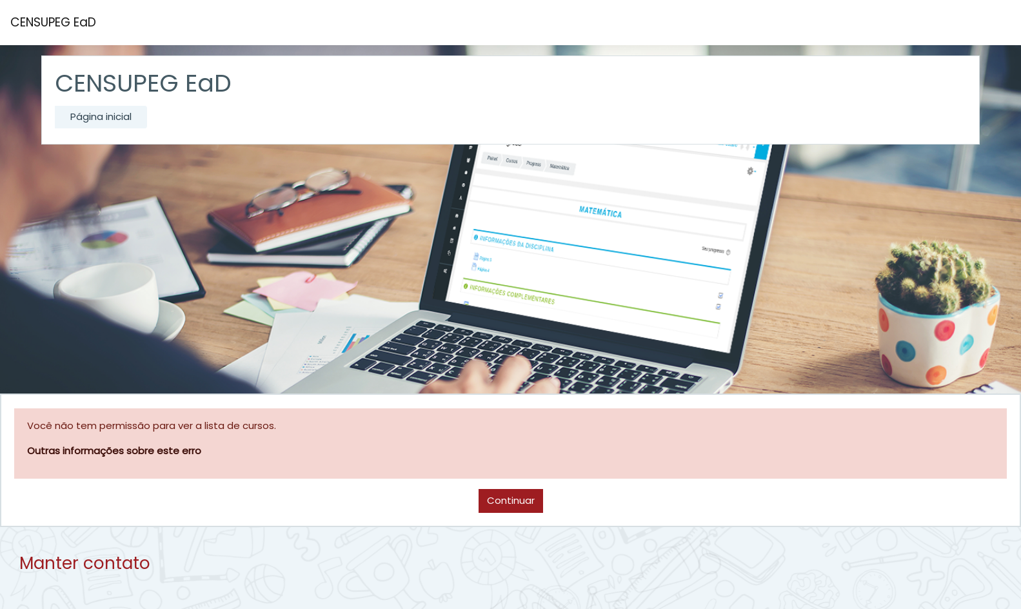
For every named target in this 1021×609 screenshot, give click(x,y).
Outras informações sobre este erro (114, 450)
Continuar (511, 500)
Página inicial (101, 116)
